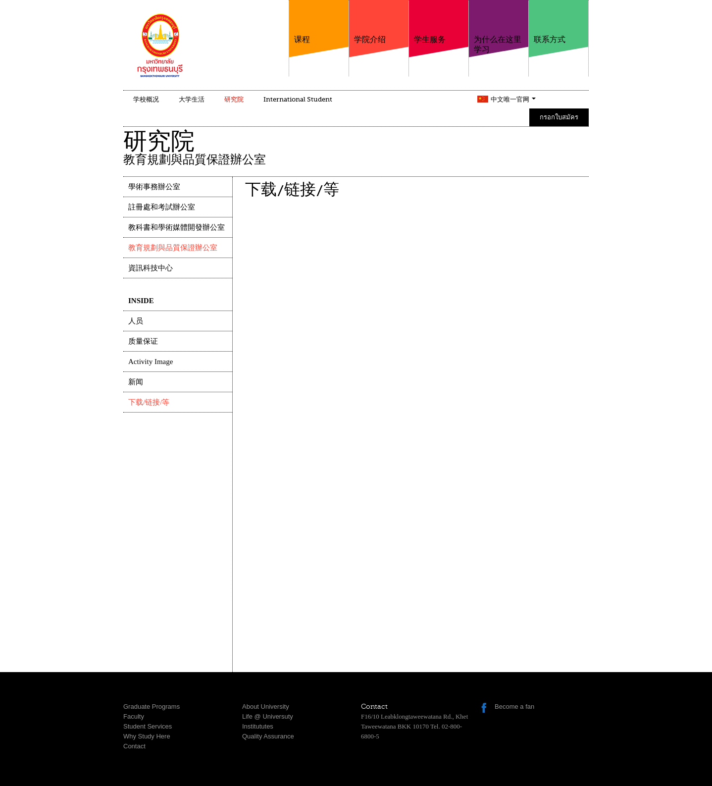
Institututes (257, 726)
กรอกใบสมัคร (559, 117)
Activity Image (150, 362)
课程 (319, 22)
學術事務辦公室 (154, 187)
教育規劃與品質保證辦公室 (172, 248)
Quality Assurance (268, 736)
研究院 (234, 99)
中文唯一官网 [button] (513, 99)
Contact (134, 746)
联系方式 (558, 22)
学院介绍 (378, 22)
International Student (297, 99)
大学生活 (191, 99)
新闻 (135, 382)
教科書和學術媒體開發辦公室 (176, 227)
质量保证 (143, 341)
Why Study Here (146, 736)
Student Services (147, 726)
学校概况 (146, 99)
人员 (135, 321)
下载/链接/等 (148, 402)
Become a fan (514, 706)
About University (265, 706)
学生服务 (438, 22)
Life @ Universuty (267, 716)
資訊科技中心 (150, 268)
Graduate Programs (151, 706)
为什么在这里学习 (498, 27)
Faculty (133, 716)
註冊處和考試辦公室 (161, 207)
